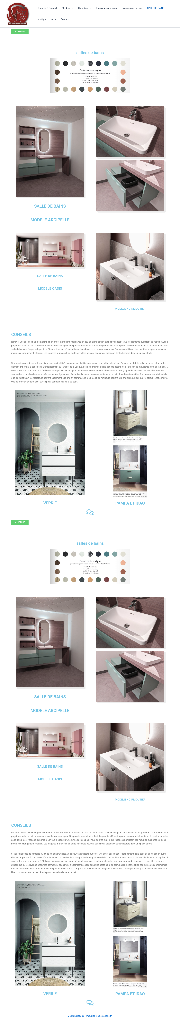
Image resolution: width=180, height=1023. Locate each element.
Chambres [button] (83, 8)
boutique (41, 19)
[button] (70, 8)
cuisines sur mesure (130, 8)
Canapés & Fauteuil (47, 8)
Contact (63, 19)
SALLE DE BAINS (152, 8)
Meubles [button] (66, 8)
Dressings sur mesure (104, 8)
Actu (52, 19)
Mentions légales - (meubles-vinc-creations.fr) (90, 1016)
